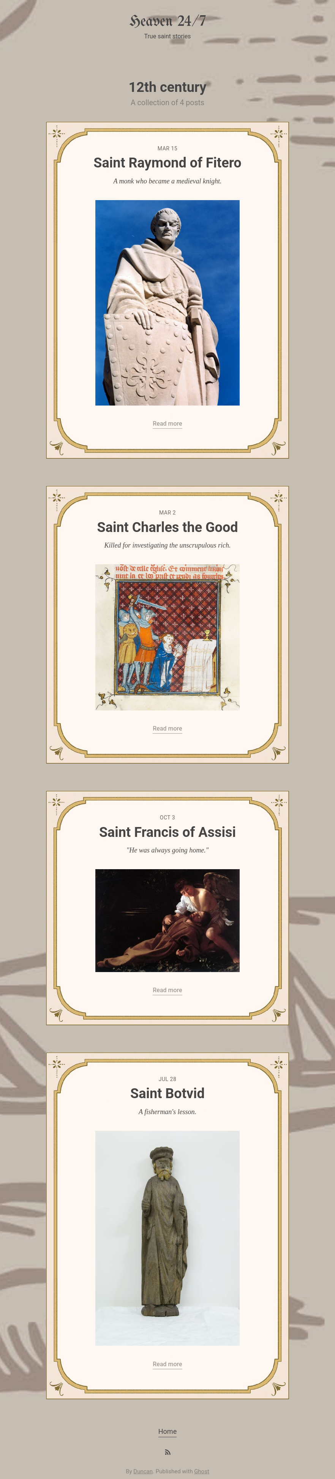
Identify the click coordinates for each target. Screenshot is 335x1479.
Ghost (201, 1471)
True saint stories (167, 36)
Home (167, 1431)
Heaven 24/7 (167, 22)
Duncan (143, 1471)
